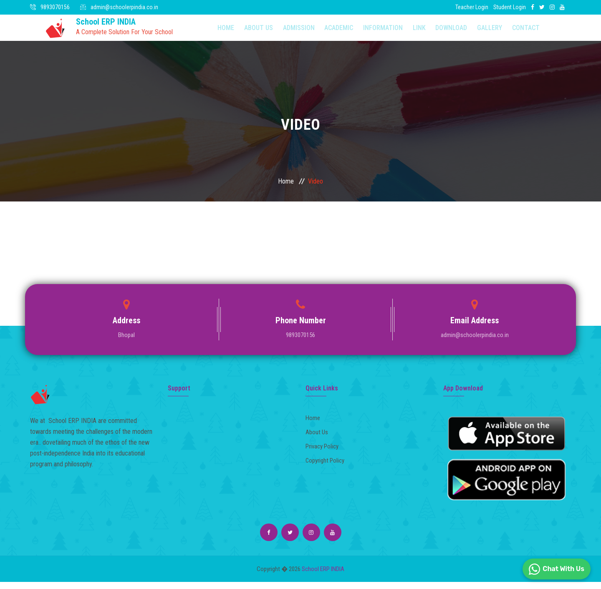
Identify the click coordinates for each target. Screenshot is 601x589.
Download (426, 31)
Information (364, 31)
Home (222, 31)
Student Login (509, 7)
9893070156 (55, 7)
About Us (251, 31)
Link (397, 31)
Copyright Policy (327, 466)
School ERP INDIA (323, 576)
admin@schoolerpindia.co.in (124, 7)
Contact (493, 31)
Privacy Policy (324, 452)
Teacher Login (471, 7)
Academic (324, 31)
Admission (287, 31)
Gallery (460, 31)
